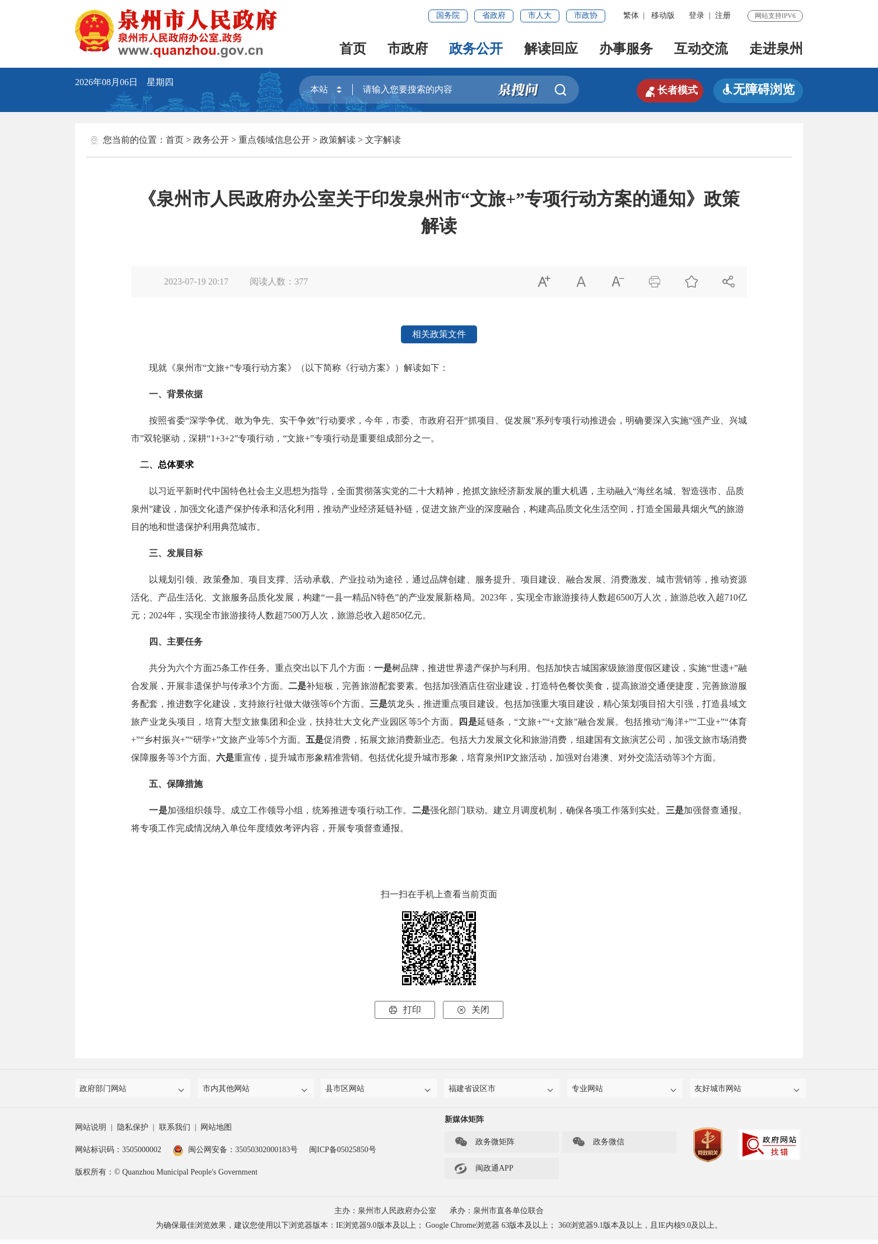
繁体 (631, 15)
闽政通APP (483, 1173)
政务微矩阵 (484, 1146)
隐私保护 (132, 1131)
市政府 (407, 48)
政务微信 (598, 1146)
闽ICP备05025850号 (342, 1154)
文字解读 (383, 140)
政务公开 (476, 48)
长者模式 (663, 89)
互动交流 (701, 48)
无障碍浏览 (758, 89)
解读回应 (551, 48)
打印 (405, 1009)
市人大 (540, 15)
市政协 (585, 15)
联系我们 (174, 1131)
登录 (696, 15)
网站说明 (90, 1131)
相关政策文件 (439, 334)
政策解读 (338, 140)
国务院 (448, 15)
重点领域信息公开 (274, 140)
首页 (352, 48)
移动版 (663, 15)
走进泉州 (776, 48)
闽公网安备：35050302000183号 (235, 1154)
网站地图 (216, 1131)
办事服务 (626, 48)
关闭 (473, 1009)
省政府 (494, 15)
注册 (723, 15)
